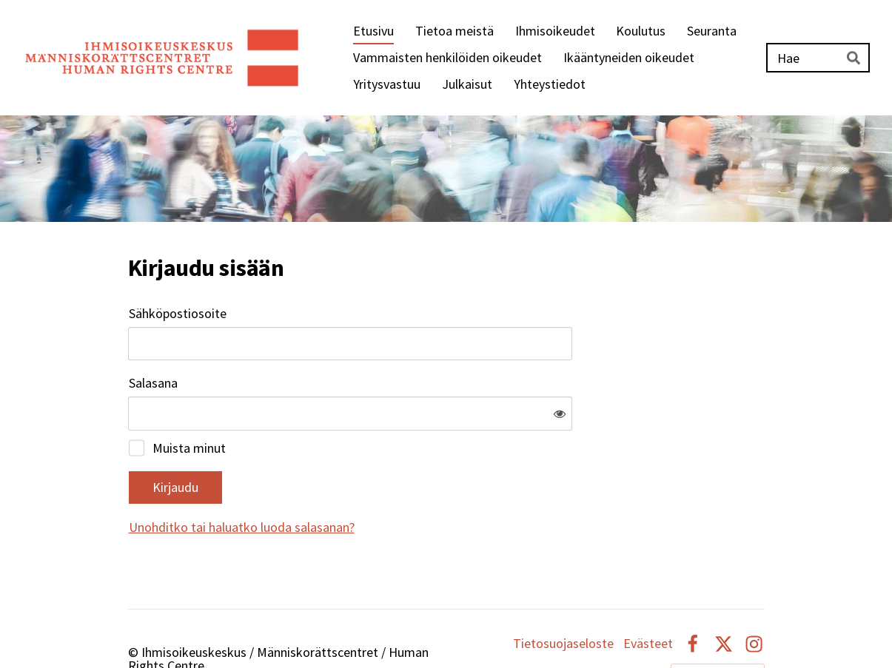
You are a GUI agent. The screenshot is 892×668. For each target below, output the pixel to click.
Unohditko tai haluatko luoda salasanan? (401, 478)
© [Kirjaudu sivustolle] (134, 603)
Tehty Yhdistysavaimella (718, 625)
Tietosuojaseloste (563, 595)
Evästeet (648, 595)
